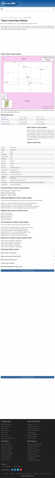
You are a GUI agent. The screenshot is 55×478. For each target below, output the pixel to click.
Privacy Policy (20, 473)
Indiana (16, 17)
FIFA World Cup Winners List (34, 446)
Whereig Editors (4, 23)
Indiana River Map (40, 121)
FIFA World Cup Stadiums (33, 452)
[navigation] (2, 9)
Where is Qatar (4, 428)
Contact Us (12, 473)
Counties (20, 17)
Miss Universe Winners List (34, 426)
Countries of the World (6, 452)
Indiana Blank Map (23, 121)
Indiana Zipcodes (4, 119)
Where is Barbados (5, 430)
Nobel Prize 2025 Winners (34, 430)
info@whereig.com (17, 466)
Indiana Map (3, 117)
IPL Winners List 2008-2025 (34, 456)
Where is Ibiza (4, 432)
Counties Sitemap (32, 438)
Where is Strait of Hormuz (34, 428)
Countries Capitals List (6, 450)
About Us (6, 473)
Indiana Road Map (23, 123)
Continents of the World (7, 454)
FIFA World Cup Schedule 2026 (35, 444)
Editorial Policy (28, 473)
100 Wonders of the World (7, 448)
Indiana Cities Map (40, 117)
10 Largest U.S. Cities (33, 424)
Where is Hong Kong (6, 424)
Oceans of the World (6, 446)
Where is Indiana (22, 119)
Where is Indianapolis (40, 123)
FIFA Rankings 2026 (32, 448)
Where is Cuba (4, 434)
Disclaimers (36, 473)
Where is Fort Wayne (40, 119)
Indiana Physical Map (5, 123)
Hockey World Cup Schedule (34, 460)
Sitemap (49, 473)
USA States (11, 17)
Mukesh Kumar (17, 23)
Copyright (42, 473)
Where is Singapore (5, 426)
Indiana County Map (23, 117)
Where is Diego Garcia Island (8, 438)
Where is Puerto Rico (6, 436)
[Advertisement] (27, 41)
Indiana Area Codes (5, 121)
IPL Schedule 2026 (32, 454)
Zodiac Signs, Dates (32, 436)
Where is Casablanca (32, 434)
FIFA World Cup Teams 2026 (34, 450)
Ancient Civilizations (6, 460)
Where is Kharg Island (6, 444)
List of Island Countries (6, 458)
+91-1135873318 (6, 466)
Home (2, 17)
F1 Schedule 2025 (32, 458)
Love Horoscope (31, 432)
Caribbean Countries (6, 456)
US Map (6, 17)
